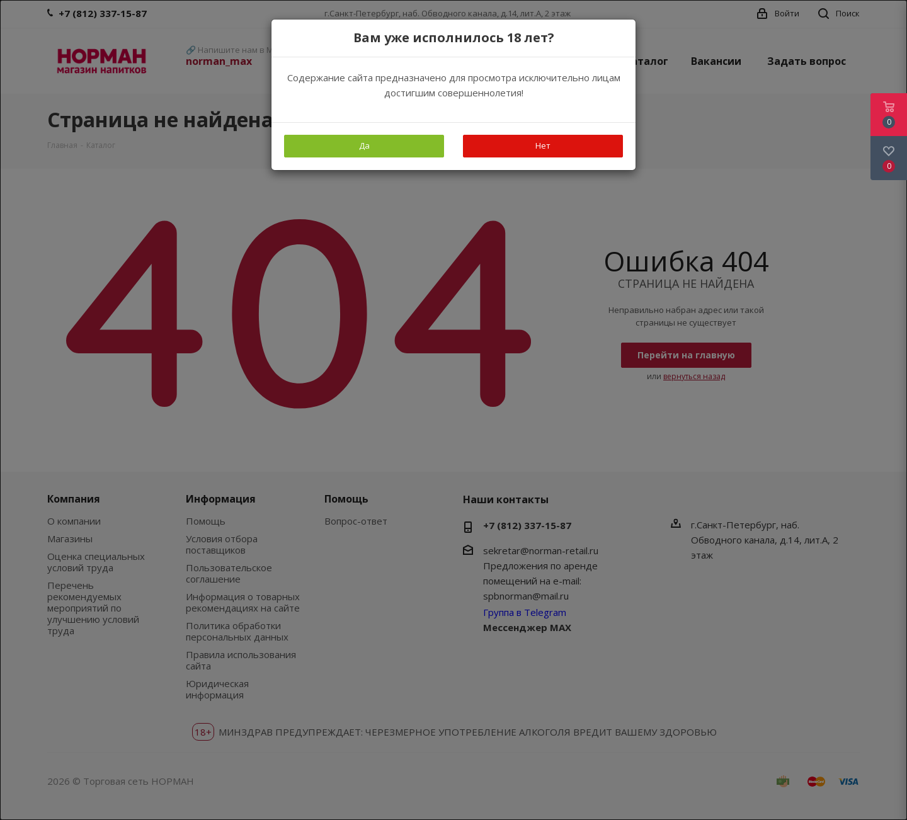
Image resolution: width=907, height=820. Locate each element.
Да (364, 145)
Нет (542, 145)
